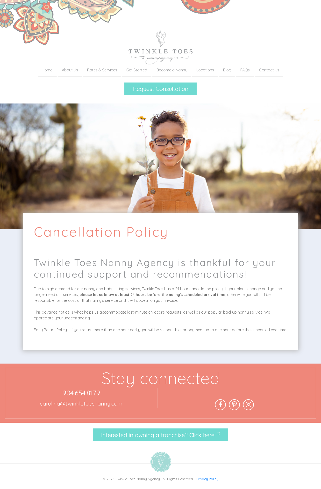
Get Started (136, 70)
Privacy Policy (207, 479)
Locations (205, 70)
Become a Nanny (172, 70)
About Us (70, 70)
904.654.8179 (81, 393)
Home (47, 70)
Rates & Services (102, 70)
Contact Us (269, 70)
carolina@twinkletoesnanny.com (81, 403)
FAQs (245, 70)
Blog (227, 70)
